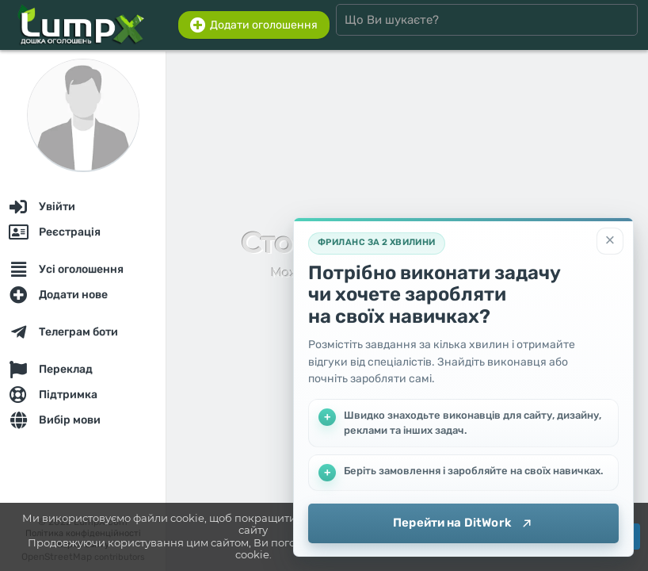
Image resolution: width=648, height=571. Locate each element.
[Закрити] (610, 241)
